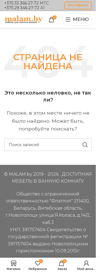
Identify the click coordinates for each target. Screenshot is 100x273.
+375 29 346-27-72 (21, 7)
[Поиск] (48, 144)
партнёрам (78, 5)
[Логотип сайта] (23, 19)
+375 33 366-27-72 (21, 3)
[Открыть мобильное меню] (77, 19)
